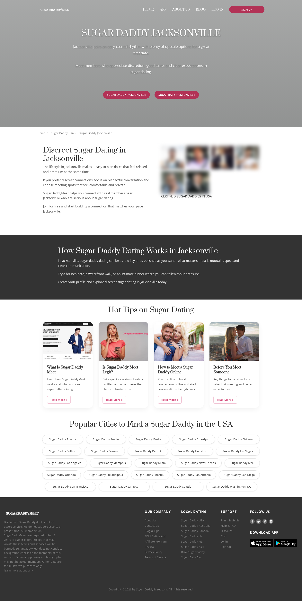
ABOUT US (181, 9)
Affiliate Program (156, 541)
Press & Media (230, 520)
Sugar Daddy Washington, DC (231, 486)
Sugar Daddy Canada (195, 531)
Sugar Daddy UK (191, 536)
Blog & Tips (152, 531)
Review (149, 547)
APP (163, 9)
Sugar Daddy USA (62, 133)
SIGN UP (246, 9)
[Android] (285, 543)
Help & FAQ (228, 525)
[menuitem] (148, 9)
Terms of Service (155, 557)
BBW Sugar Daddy (193, 552)
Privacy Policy (153, 552)
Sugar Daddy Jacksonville (125, 95)
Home (41, 133)
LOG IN (217, 9)
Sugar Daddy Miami (153, 463)
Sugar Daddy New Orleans (198, 463)
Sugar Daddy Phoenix (150, 475)
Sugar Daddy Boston (149, 439)
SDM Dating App (155, 536)
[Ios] (261, 543)
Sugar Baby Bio (191, 557)
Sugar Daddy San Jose (124, 486)
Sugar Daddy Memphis (111, 463)
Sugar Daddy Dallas (62, 451)
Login (224, 541)
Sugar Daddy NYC (242, 463)
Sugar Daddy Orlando (61, 475)
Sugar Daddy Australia (195, 525)
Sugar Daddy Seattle (178, 486)
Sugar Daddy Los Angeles (64, 463)
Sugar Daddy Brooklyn (193, 439)
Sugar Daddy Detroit (148, 451)
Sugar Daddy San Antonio (194, 475)
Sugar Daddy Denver (104, 451)
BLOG (201, 9)
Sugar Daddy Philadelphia (106, 475)
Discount (226, 531)
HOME (148, 9)
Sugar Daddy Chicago (239, 439)
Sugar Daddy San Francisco (70, 486)
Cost (223, 536)
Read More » (58, 400)
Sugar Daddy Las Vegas (238, 451)
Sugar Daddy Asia (192, 547)
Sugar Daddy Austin (106, 439)
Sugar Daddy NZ (191, 541)
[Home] (55, 9)
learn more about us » (18, 570)
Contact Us (152, 525)
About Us (151, 520)
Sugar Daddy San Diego (239, 475)
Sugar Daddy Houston (192, 451)
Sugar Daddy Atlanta (62, 439)
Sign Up (226, 547)
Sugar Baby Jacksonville (177, 95)
